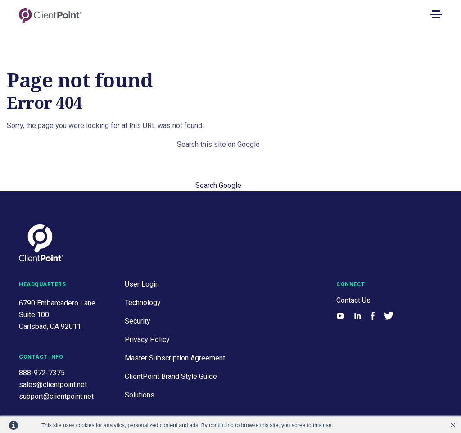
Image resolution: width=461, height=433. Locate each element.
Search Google (218, 185)
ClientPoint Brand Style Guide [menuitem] (171, 376)
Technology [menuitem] (143, 302)
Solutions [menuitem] (139, 395)
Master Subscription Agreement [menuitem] (175, 358)
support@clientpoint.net (56, 396)
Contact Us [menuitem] (353, 300)
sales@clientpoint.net (53, 384)
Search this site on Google (218, 144)
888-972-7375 (42, 373)
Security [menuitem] (137, 321)
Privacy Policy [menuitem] (147, 339)
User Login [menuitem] (142, 284)
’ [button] (453, 425)
